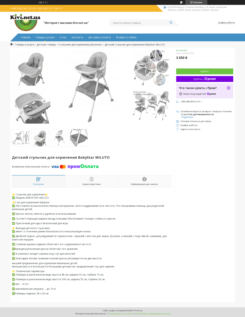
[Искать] (171, 23)
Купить (205, 71)
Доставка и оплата (99, 37)
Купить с (204, 79)
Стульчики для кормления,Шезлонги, (80, 44)
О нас (63, 37)
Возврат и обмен (126, 37)
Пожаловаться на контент (121, 313)
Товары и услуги (45, 37)
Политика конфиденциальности (153, 313)
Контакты (77, 37)
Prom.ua (138, 310)
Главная (25, 37)
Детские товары (46, 44)
